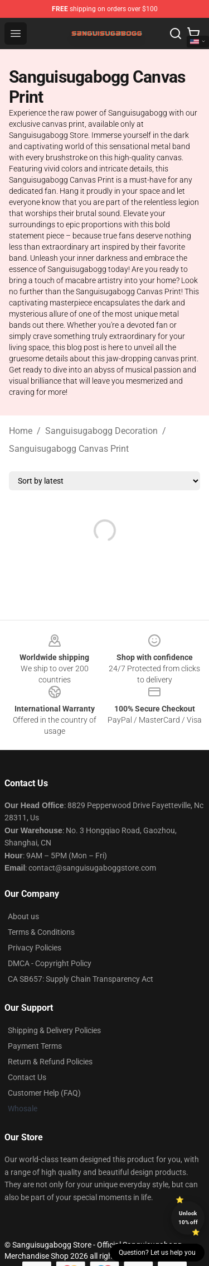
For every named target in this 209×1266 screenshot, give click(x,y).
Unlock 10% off (188, 1217)
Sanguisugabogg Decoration (101, 431)
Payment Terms (35, 1046)
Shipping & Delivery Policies (54, 1030)
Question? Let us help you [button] (157, 1253)
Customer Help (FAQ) (44, 1092)
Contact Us (27, 1077)
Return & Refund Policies (50, 1061)
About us (23, 916)
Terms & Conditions (41, 932)
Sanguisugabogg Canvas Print (69, 448)
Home (20, 431)
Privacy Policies (34, 947)
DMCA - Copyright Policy (49, 963)
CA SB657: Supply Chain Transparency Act (80, 978)
